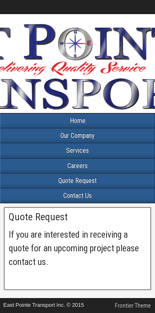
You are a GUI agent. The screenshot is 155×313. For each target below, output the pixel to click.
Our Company (77, 136)
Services (77, 150)
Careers (77, 166)
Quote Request (77, 181)
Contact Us (77, 196)
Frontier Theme (133, 305)
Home (78, 121)
